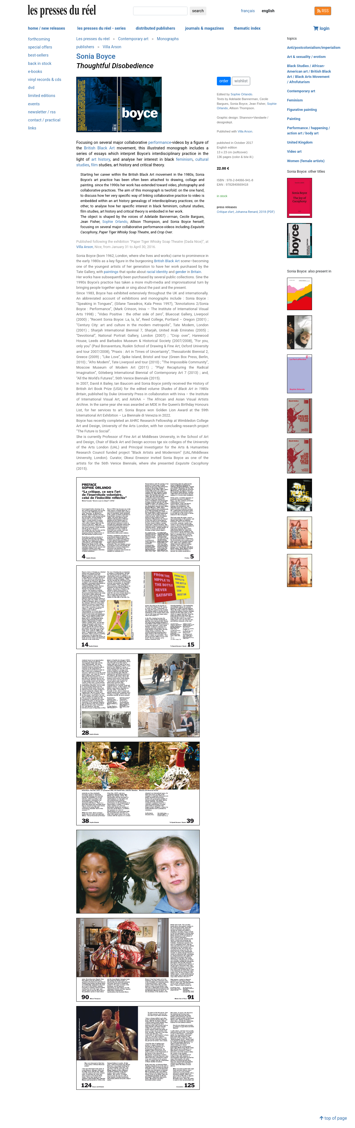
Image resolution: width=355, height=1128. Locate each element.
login (321, 28)
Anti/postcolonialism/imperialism (313, 47)
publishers (85, 47)
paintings (111, 272)
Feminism (295, 100)
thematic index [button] (247, 28)
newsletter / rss (42, 112)
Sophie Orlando (114, 222)
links (32, 128)
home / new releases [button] (46, 28)
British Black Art (99, 148)
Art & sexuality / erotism (306, 57)
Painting (293, 119)
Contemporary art (133, 39)
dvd (31, 87)
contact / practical (44, 120)
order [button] (224, 81)
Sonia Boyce (95, 56)
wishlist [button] (240, 81)
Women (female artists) (305, 161)
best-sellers (38, 55)
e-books (35, 71)
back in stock (39, 63)
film (94, 165)
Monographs (168, 39)
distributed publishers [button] (155, 28)
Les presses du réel (93, 39)
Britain (196, 272)
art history (101, 159)
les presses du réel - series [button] (101, 28)
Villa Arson (112, 47)
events (34, 104)
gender (180, 272)
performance (159, 142)
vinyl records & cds (44, 79)
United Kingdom (300, 142)
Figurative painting (302, 110)
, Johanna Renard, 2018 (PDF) (246, 212)
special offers (40, 47)
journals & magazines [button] (204, 28)
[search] (160, 11)
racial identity (157, 272)
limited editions (41, 95)
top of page (333, 1118)
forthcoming (39, 39)
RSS (323, 11)
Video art (294, 151)
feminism (184, 159)
